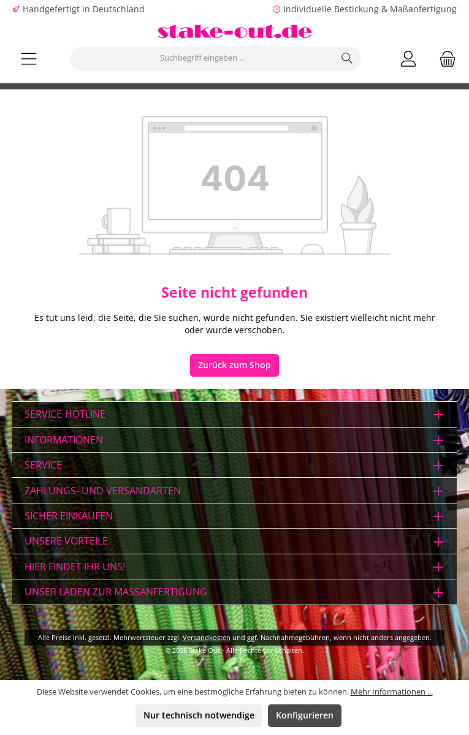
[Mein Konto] (408, 58)
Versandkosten (207, 637)
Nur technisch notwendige (198, 715)
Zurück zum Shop (234, 365)
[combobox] (202, 59)
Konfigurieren (305, 715)
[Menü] (28, 58)
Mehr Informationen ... (392, 692)
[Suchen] (347, 59)
